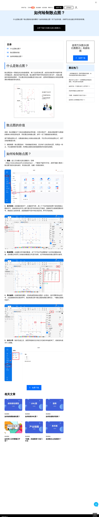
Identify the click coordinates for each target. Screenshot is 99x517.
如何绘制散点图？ (16, 56)
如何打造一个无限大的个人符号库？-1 (79, 91)
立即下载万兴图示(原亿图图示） (49, 28)
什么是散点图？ (15, 49)
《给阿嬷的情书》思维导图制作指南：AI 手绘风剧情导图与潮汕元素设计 (80, 75)
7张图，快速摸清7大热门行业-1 (79, 103)
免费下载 (58, 7)
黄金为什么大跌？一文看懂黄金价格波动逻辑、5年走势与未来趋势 (80, 83)
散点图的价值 (15, 52)
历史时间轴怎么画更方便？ (78, 98)
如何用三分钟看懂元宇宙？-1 (79, 109)
